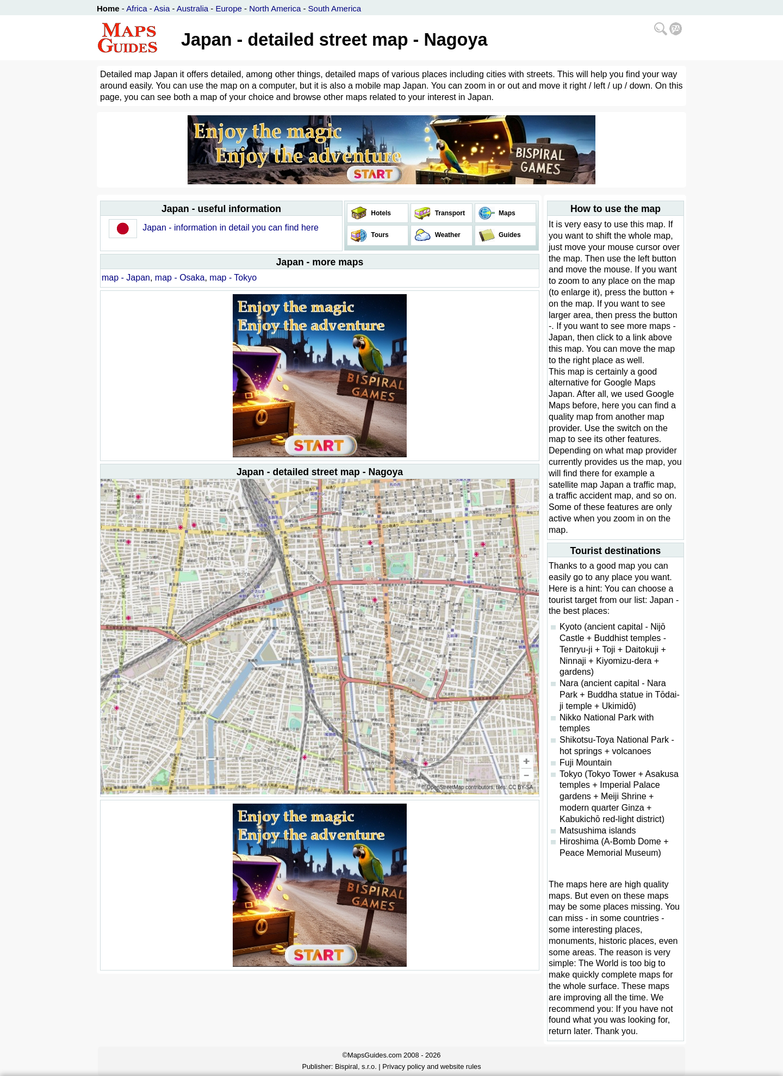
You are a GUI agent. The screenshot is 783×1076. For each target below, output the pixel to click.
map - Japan (126, 277)
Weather (446, 235)
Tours (379, 235)
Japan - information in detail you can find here (230, 227)
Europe (228, 8)
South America (335, 8)
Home (108, 8)
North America (275, 8)
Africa (136, 8)
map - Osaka (180, 277)
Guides (509, 235)
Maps (506, 213)
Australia (192, 8)
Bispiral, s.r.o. (356, 1066)
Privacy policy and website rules (431, 1066)
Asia (162, 8)
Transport (449, 213)
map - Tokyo (233, 277)
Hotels (380, 213)
